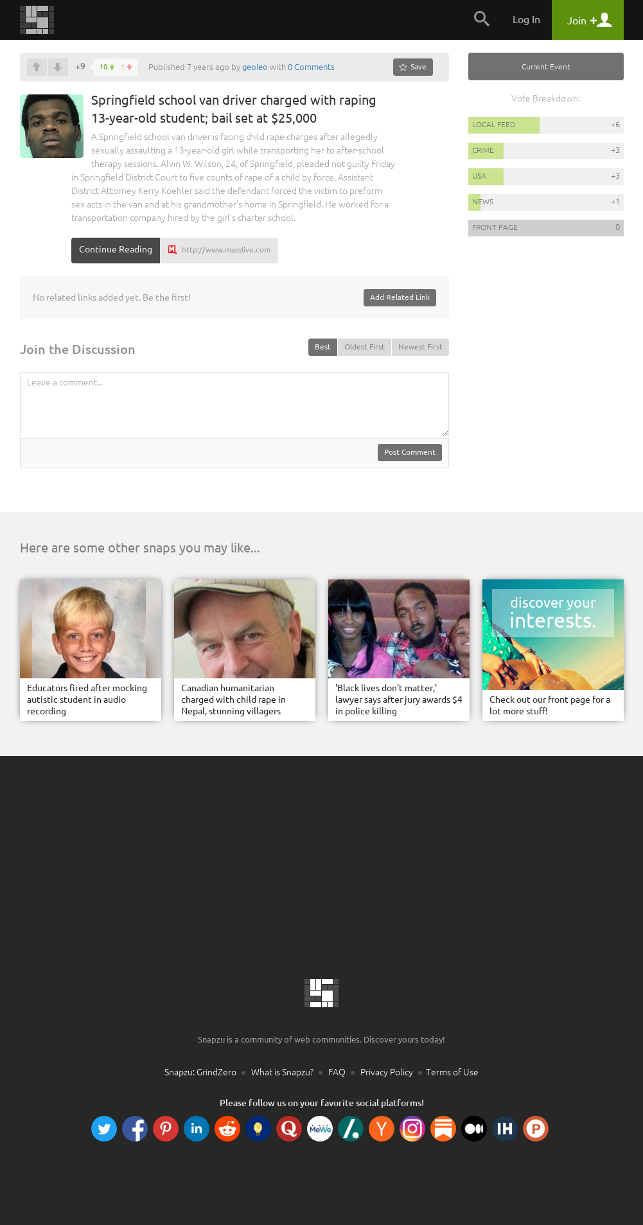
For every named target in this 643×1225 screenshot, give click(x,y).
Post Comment (410, 452)
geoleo (255, 66)
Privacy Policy (386, 1072)
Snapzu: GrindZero (200, 1072)
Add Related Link (400, 297)
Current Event (546, 66)
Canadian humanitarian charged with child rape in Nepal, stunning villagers (233, 699)
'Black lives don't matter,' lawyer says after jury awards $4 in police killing (398, 699)
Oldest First (364, 346)
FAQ (337, 1072)
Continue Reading (115, 249)
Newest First (420, 346)
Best (323, 346)
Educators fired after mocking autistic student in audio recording (87, 699)
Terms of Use (452, 1072)
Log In (526, 19)
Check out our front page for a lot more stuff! (549, 705)
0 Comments (311, 66)
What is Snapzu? (282, 1072)
